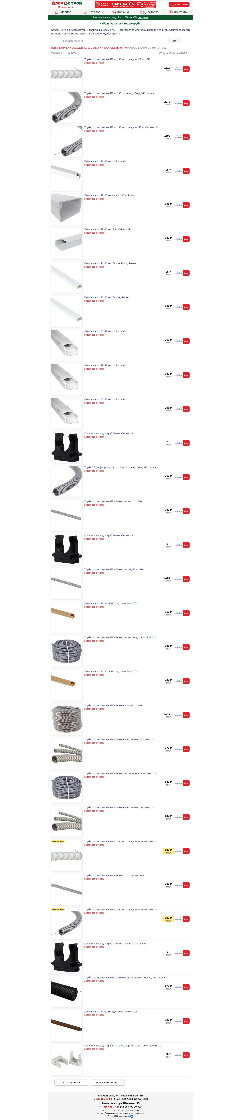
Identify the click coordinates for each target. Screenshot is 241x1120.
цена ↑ (163, 52)
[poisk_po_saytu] (114, 40)
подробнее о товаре (94, 63)
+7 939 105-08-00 (102, 1099)
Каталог (91, 11)
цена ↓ (173, 52)
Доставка (149, 11)
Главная (62, 11)
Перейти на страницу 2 (107, 1082)
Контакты (178, 11)
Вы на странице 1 (71, 1082)
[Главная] (66, 3)
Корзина (120, 11)
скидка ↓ (184, 52)
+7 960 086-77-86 (109, 1106)
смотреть (143, 17)
